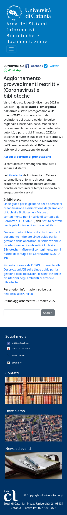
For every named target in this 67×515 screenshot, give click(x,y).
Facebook (36, 66)
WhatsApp (15, 70)
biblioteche (15, 175)
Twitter (53, 66)
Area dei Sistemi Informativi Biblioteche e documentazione (27, 32)
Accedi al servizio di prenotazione (27, 157)
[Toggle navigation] (11, 48)
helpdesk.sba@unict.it (18, 294)
